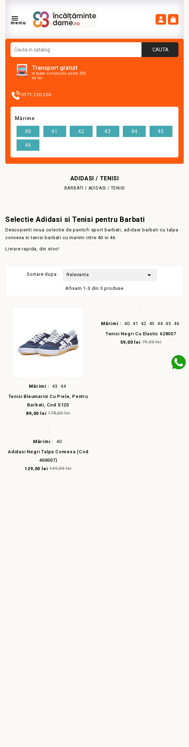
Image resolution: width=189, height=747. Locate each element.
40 (28, 131)
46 (28, 145)
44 (134, 131)
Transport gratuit (54, 67)
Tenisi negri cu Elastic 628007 (141, 333)
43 (108, 131)
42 (81, 131)
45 (161, 131)
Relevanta (110, 275)
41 (54, 131)
